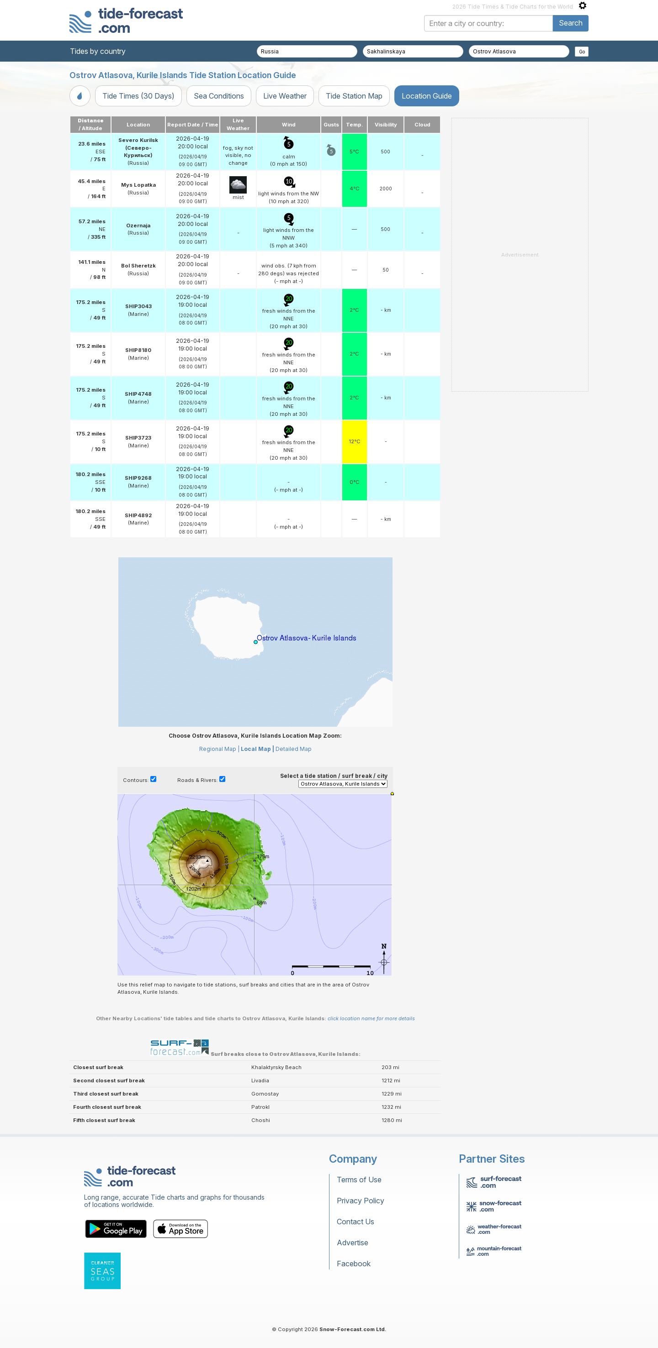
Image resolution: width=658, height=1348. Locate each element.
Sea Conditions (219, 95)
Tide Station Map (354, 95)
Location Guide (427, 95)
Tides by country (98, 51)
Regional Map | (219, 748)
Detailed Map (294, 748)
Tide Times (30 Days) (138, 95)
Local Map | (257, 748)
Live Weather (285, 95)
